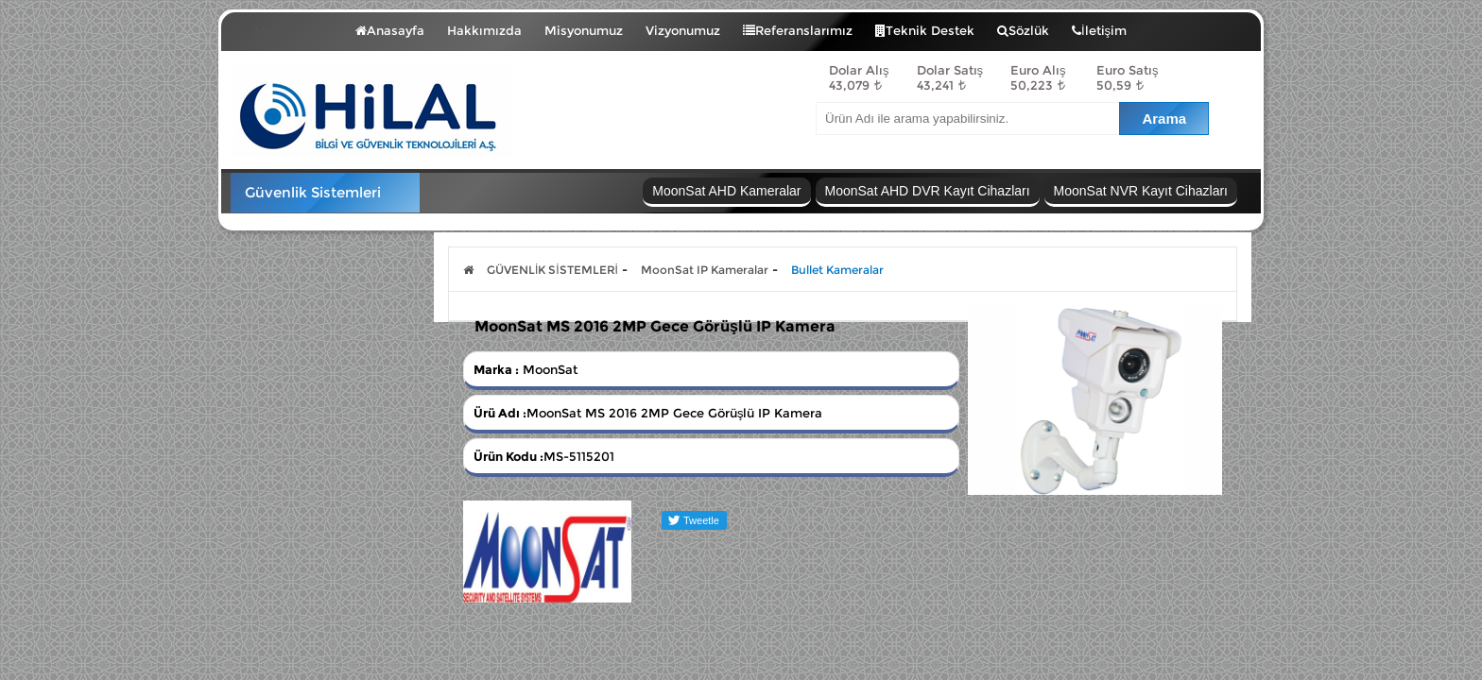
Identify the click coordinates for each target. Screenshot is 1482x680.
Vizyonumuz (683, 30)
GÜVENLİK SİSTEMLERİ (552, 270)
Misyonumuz (583, 30)
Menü (286, 26)
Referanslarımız (798, 30)
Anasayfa (389, 30)
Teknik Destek (924, 30)
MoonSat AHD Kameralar (726, 190)
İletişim (1099, 30)
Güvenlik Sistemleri (313, 192)
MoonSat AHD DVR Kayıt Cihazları (927, 190)
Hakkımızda (484, 30)
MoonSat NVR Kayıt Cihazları (1141, 190)
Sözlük (1023, 30)
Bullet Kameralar (837, 270)
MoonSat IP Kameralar (704, 270)
